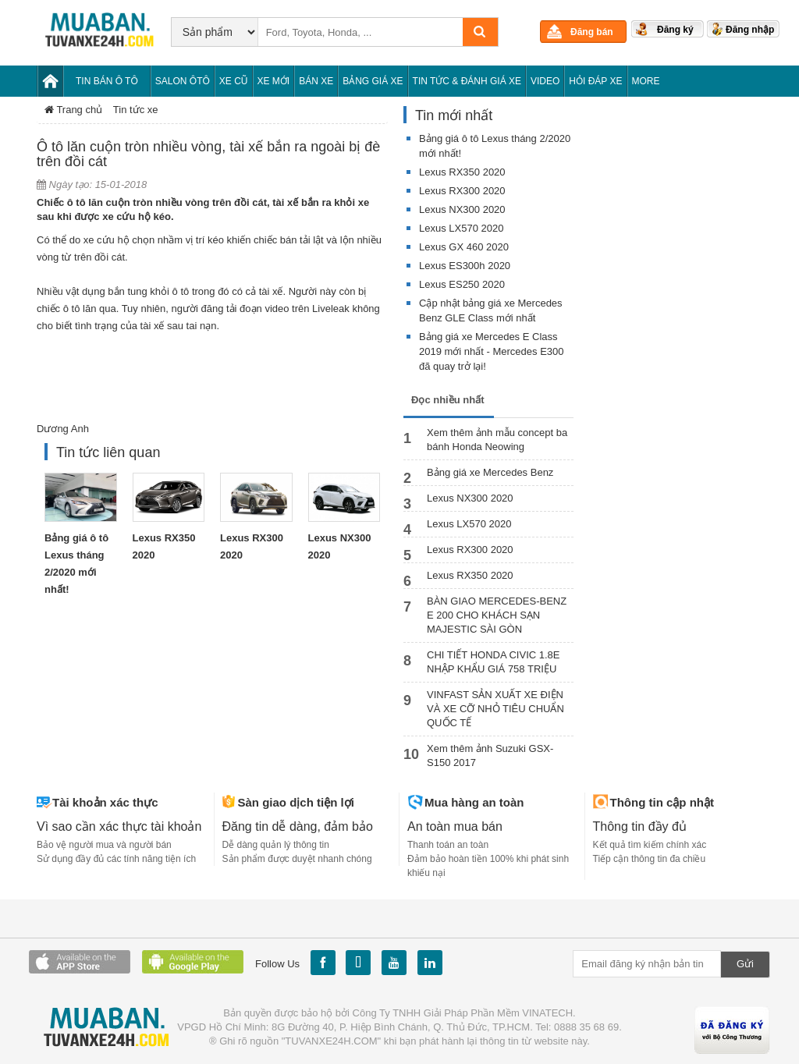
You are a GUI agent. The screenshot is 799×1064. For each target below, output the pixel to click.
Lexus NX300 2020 (462, 209)
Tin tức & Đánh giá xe (467, 81)
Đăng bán (591, 32)
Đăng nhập (750, 29)
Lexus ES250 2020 (462, 284)
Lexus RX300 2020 (462, 191)
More (646, 81)
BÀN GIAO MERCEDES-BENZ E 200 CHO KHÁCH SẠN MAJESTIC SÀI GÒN (496, 615)
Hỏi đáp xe (595, 81)
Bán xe (316, 81)
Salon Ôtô (182, 81)
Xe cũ (233, 81)
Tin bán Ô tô (107, 81)
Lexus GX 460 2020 (464, 247)
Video (545, 81)
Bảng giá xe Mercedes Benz (490, 472)
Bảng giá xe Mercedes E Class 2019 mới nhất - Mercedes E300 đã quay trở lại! (491, 351)
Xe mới (273, 81)
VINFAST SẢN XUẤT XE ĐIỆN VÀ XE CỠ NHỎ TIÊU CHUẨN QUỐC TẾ (495, 709)
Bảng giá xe (373, 81)
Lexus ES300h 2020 (464, 265)
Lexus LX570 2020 (461, 228)
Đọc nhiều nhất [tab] (448, 400)
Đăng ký (675, 29)
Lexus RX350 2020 (462, 172)
